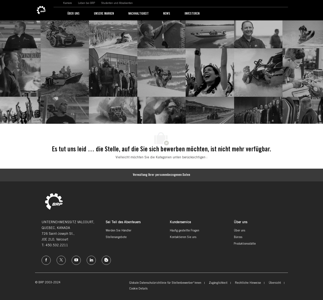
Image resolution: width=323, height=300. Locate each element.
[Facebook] (46, 260)
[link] (41, 10)
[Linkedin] (91, 260)
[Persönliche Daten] (161, 175)
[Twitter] (61, 260)
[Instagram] (76, 260)
